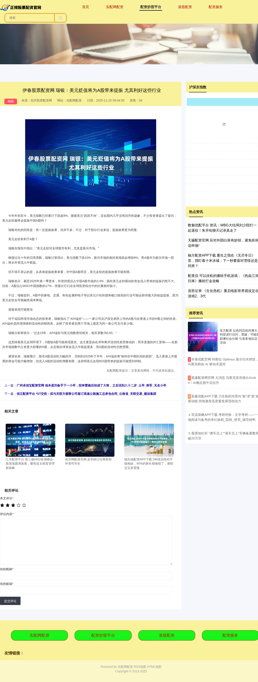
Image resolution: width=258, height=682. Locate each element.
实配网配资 (114, 7)
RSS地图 (140, 666)
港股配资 (185, 7)
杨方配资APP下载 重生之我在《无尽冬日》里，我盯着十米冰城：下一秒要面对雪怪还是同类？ (223, 261)
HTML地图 (154, 666)
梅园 (11, 101)
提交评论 (10, 601)
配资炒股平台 (150, 7)
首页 (85, 7)
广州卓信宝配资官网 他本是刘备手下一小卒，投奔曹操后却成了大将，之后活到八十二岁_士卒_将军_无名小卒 (91, 385)
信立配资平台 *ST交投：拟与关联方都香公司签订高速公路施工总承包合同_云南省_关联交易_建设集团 (86, 393)
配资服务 (216, 7)
